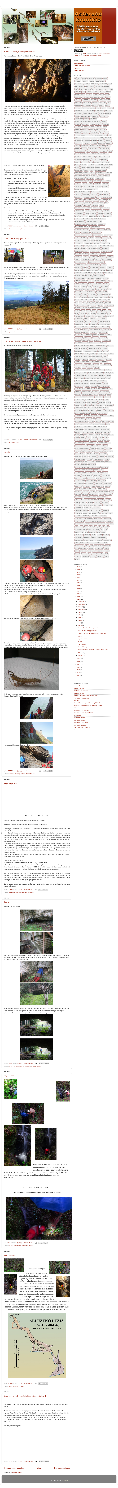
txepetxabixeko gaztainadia (95, 521)
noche (98, 418)
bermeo (83, 167)
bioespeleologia (14, 229)
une (86, 532)
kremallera (87, 351)
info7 (109, 289)
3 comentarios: (28, 1461)
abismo (91, 81)
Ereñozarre (79, 213)
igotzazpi (96, 286)
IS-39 (76, 302)
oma (95, 427)
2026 (78, 567)
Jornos (86, 318)
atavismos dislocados (99, 135)
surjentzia (78, 499)
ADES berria (90, 86)
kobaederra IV (102, 343)
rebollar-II (92, 464)
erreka (100, 213)
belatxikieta (99, 165)
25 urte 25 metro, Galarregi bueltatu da (19, 52)
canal (91, 183)
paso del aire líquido (82, 448)
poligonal (103, 453)
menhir (106, 400)
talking (83, 502)
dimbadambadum (106, 197)
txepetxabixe (79, 521)
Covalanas (78, 189)
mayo (80, 620)
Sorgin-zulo (87, 497)
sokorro (78, 494)
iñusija (84, 294)
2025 (78, 569)
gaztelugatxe (106, 259)
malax (106, 383)
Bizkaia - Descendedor (81, 691)
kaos (107, 327)
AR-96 (84, 108)
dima (97, 197)
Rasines (84, 464)
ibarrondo (99, 283)
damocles (93, 194)
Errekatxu (107, 213)
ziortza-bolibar (97, 553)
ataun (89, 135)
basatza (98, 156)
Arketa (86, 119)
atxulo (77, 146)
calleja (84, 183)
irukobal (84, 297)
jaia (88, 313)
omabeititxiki (102, 427)
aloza (107, 94)
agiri (81, 89)
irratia (77, 297)
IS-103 (81, 300)
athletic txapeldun (96, 138)
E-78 (80, 202)
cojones (105, 186)
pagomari (92, 443)
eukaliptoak (101, 229)
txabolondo (94, 516)
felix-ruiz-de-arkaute (82, 240)
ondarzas (106, 432)
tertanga (78, 505)
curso (106, 192)
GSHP (93, 273)
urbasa (103, 532)
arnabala (85, 124)
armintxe (12, 1066)
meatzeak (83, 397)
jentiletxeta (79, 316)
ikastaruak (104, 286)
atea (109, 135)
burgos (101, 175)
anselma (103, 102)
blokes (85, 173)
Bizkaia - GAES (79, 693)
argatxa (108, 113)
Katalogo (17, 774)
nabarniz (110, 416)
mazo (76, 397)
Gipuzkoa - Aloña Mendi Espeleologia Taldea (88, 705)
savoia (93, 486)
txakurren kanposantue (83, 518)
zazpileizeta (92, 551)
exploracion (108, 235)
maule (109, 394)
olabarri (95, 424)
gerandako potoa (93, 264)
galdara (86, 251)
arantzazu (108, 111)
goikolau (95, 270)
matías (96, 394)
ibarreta (91, 283)
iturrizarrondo (96, 308)
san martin (91, 478)
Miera (94, 405)
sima (104, 489)
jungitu (87, 321)
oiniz (76, 424)
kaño (97, 327)
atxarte (100, 140)
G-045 (108, 243)
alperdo (78, 97)
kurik (100, 351)
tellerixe (105, 502)
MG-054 (88, 405)
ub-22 (86, 526)
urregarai (30, 892)
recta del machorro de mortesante (87, 467)
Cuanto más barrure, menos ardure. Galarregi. (23, 341)
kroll (95, 351)
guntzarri (99, 273)
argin (77, 116)
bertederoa (105, 167)
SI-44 (76, 489)
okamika (88, 424)
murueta (78, 416)
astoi (101, 132)
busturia (89, 181)
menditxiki (99, 400)
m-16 (91, 381)
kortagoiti (104, 348)
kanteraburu (79, 327)
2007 (78, 675)
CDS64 (76, 700)
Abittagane (79, 84)
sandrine (107, 478)
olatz (108, 424)
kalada (107, 321)
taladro (108, 499)
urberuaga (79, 534)
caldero (78, 183)
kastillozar (79, 337)
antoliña (78, 105)
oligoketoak (88, 427)
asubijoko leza (80, 135)
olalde (102, 424)
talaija (77, 502)
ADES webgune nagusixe (82, 65)
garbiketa (78, 256)
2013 (78, 659)
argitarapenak (85, 116)
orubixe (104, 435)
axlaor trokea (80, 151)
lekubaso (108, 370)
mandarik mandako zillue (83, 389)
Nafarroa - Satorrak (80, 725)
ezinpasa (91, 237)
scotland (100, 486)
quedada (86, 462)
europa (77, 232)
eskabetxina (83, 216)
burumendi (90, 178)
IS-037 (96, 297)
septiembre (81, 609)
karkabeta (93, 332)
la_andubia (110, 354)
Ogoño (91, 421)
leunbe (106, 373)
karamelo (78, 332)
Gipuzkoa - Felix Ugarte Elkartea (84, 713)
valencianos (79, 545)
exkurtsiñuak (98, 235)
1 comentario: (28, 889)
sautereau (86, 486)
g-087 (86, 246)
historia (98, 278)
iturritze (78, 308)
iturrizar (86, 308)
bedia (77, 165)
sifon (100, 489)
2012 (78, 661)
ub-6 (99, 526)
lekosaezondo (98, 370)
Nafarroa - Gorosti (79, 720)
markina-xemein (22, 892)
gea (90, 262)
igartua (84, 286)
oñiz (81, 435)
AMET (103, 97)
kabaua (101, 321)
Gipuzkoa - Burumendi (81, 708)
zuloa (107, 556)
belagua (91, 165)
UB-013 (106, 524)
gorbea (109, 270)
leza (111, 373)
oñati (77, 435)
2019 (78, 585)
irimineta (107, 294)
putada (89, 459)
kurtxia (105, 351)
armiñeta (78, 124)
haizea (110, 273)
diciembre (81, 601)
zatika (77, 551)
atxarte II (108, 140)
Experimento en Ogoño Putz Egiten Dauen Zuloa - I (25, 1396)
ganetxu (85, 254)
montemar (78, 410)
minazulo (100, 405)
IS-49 (88, 302)
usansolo (97, 543)
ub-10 (76, 526)
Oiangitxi (98, 421)
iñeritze (99, 291)
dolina (96, 200)
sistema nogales (102, 491)
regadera (104, 467)
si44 (80, 489)
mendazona (99, 397)
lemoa (77, 373)
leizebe (90, 367)
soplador (108, 494)
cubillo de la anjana (91, 189)
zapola (106, 548)
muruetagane (86, 416)
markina (78, 394)
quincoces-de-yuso (97, 462)
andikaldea (107, 100)
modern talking (102, 408)
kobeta (77, 348)
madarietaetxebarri (82, 383)
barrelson (104, 154)
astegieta (86, 132)
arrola (86, 127)
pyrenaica (78, 462)
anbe (100, 100)
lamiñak (77, 359)
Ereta (87, 213)
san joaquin (106, 475)
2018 (78, 588)
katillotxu (103, 337)
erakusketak (79, 210)
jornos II (93, 318)
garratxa (110, 256)
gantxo (92, 254)
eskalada (92, 216)
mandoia (78, 391)
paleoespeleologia (104, 443)
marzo (80, 625)
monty (85, 410)
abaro (105, 78)
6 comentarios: (28, 226)
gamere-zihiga (95, 251)
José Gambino (102, 318)
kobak (98, 345)
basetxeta (106, 156)
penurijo (78, 451)
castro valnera (88, 186)
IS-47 (80, 302)
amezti (108, 97)
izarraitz (83, 313)
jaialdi (93, 313)
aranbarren (79, 111)
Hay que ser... (9, 1076)
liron (108, 378)
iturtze (77, 310)
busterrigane (80, 181)
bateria (77, 162)
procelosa (110, 456)
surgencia (104, 497)
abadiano (98, 78)
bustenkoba (99, 178)
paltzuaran (90, 445)
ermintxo (93, 213)
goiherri (103, 267)
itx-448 (94, 310)
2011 (78, 664)
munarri (87, 413)
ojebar (81, 424)
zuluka (77, 559)
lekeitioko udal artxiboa (83, 370)
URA (98, 532)
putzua (106, 459)
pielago (82, 453)
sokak (111, 491)
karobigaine (79, 335)
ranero (77, 464)
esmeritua (107, 216)
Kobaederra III (90, 343)
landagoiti (100, 359)
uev (108, 526)
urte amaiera (88, 540)
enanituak (94, 205)
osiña (77, 437)
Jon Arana (109, 316)
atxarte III (78, 143)
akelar (101, 92)
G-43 (108, 246)
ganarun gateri (106, 251)
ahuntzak (88, 89)
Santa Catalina (30, 774)
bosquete (78, 175)
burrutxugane (80, 178)
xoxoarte (83, 548)
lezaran (108, 375)
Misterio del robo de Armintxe (85, 408)
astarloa (78, 132)
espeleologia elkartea (94, 221)
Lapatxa (77, 362)
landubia (109, 359)
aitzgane (78, 92)
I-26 (76, 283)
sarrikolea (99, 483)
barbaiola (85, 154)
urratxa (106, 534)
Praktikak (101, 456)
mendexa (107, 397)
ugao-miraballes (81, 529)
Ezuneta (98, 237)
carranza (78, 186)
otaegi (94, 437)
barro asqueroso (88, 156)
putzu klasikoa (98, 459)
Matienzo (102, 394)
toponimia (96, 507)
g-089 (90, 246)
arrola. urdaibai (96, 127)
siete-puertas (87, 489)
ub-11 (81, 526)
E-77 (76, 202)
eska (76, 216)
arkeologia (79, 119)
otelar (100, 437)
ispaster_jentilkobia (82, 305)
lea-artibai (107, 364)
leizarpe (78, 367)
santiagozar (79, 483)
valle (86, 545)
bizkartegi (78, 173)
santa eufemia (91, 480)
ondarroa (98, 432)
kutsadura (101, 354)
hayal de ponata (98, 275)
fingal (98, 240)
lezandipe (100, 375)
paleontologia (80, 445)
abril (79, 623)
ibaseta (106, 283)
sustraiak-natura (90, 499)
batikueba (84, 162)
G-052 (81, 246)
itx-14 (83, 310)
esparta (77, 219)
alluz (10, 1386)
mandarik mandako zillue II (103, 389)
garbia (103, 254)
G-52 (112, 246)
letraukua (99, 373)
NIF (94, 418)
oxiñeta (100, 440)
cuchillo (94, 192)
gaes (98, 248)
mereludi (102, 402)
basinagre (78, 159)
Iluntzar (104, 289)
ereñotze (106, 210)
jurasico (94, 321)
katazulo (95, 337)
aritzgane (95, 116)
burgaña (94, 175)
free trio (96, 243)
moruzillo (92, 410)
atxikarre (86, 143)
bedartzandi (13, 892)
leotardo (83, 373)
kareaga (86, 332)
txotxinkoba (90, 524)
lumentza (85, 381)
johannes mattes (99, 316)
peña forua (86, 451)
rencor (77, 470)
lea (101, 364)
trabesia (106, 510)
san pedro (99, 478)
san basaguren (87, 475)
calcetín (108, 181)
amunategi (93, 100)
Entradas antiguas (62, 1468)
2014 (78, 599)
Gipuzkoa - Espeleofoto (81, 710)
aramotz (110, 108)
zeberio (100, 551)
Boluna (92, 173)
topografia (79, 507)
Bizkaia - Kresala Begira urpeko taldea (86, 695)
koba (91, 340)
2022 (78, 577)
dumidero (102, 200)
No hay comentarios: (30, 329)
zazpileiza (83, 551)
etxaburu (87, 227)
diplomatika (79, 200)
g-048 (76, 246)
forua (104, 240)
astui (106, 132)
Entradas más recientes (14, 1468)
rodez (96, 470)
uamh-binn (99, 524)
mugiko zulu (109, 410)
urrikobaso (79, 540)
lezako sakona (90, 375)
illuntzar (78, 289)
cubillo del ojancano (82, 192)
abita (97, 81)
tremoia (104, 513)
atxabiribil (108, 138)
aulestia (84, 148)
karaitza (85, 329)
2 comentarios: (28, 1063)
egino (102, 202)
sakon (99, 472)
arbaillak (94, 113)
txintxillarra (79, 524)
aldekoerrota (80, 94)
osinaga (110, 435)
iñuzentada (91, 294)
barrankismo (95, 154)
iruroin (91, 297)
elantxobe (78, 205)
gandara (78, 254)
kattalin (78, 340)
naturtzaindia (80, 418)
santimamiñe (89, 483)
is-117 (91, 300)
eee (94, 202)
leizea (84, 367)
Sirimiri (6, 902)
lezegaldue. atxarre (27, 1245)
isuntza (100, 305)
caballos (96, 181)
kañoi (102, 327)
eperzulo (96, 208)
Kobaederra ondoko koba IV (84, 345)
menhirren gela (80, 402)
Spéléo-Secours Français (82, 727)
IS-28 (104, 300)
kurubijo (93, 354)
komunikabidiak (94, 348)
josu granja (79, 321)
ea (83, 202)
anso (109, 102)
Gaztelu (97, 259)
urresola (86, 537)
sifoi (95, 489)
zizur (106, 553)
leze (82, 378)
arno (92, 124)
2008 (78, 672)
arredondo (79, 127)
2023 (78, 575)
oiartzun (105, 421)
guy (105, 273)
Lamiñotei (92, 359)
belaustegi (108, 165)
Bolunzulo (99, 173)
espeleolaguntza (99, 219)
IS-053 (101, 297)
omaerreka (79, 429)
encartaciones (80, 208)
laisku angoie (97, 356)
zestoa (77, 553)
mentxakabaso (92, 402)
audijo (108, 146)
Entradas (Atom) (17, 1472)
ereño (87, 210)
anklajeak (95, 102)
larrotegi (33, 1066)
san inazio (96, 475)
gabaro (77, 248)
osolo (88, 437)
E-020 (109, 200)
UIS (102, 529)
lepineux (91, 373)
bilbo (91, 170)
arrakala (98, 124)
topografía (88, 507)
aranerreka (99, 111)
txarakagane (106, 518)
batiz (91, 162)
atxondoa (101, 143)
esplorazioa (92, 224)
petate (101, 451)
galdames (78, 251)
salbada (105, 472)
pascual (98, 445)
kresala (7, 452)
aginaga (107, 86)
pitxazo (96, 453)
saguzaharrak (90, 472)
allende (96, 94)
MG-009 (108, 402)
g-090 (95, 246)
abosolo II (94, 84)
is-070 (106, 297)
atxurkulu (84, 146)
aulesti (77, 148)
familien (105, 237)
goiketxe (110, 267)
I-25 (111, 281)
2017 (78, 591)
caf (102, 181)
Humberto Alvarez (98, 281)
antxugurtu (86, 105)
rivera (90, 470)
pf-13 (76, 453)
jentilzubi (88, 316)
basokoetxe (96, 159)
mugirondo (79, 413)
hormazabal (86, 281)
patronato (100, 448)
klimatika (85, 340)
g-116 (100, 246)
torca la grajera (95, 510)
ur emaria (92, 532)
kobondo (84, 348)
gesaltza (78, 267)
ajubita (95, 92)
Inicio (39, 1468)
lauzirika (96, 364)
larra (97, 362)
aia (93, 89)
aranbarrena (89, 111)
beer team (83, 165)
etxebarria (96, 227)
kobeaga (110, 345)
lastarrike (87, 364)
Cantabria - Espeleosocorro (82, 698)
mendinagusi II (90, 400)
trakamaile (87, 513)
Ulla (105, 529)
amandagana (95, 97)
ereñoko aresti (96, 210)
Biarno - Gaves (79, 688)
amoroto (85, 100)
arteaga (78, 129)
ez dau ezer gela (81, 237)
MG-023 (83, 405)
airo (111, 89)
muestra (100, 410)
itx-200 (88, 310)
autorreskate (93, 148)
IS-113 (86, 300)
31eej (79, 78)
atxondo (94, 143)
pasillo (105, 445)
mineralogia (109, 405)
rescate (84, 470)
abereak (85, 81)
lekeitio (23, 774)
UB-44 (95, 526)
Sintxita (92, 491)
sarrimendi (107, 483)
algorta (89, 94)
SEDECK (107, 486)
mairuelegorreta (96, 383)
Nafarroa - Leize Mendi (81, 722)
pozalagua (93, 456)
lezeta (103, 378)
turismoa (78, 516)
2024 (78, 572)
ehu (106, 202)
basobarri (86, 159)
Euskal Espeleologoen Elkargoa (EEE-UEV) (87, 703)
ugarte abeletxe (94, 529)
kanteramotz (90, 327)
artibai (92, 129)
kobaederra (106, 340)
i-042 (107, 281)
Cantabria (97, 183)
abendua (78, 81)
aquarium (78, 108)
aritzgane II (104, 116)
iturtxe (105, 308)
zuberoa (78, 556)
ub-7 (103, 526)
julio (79, 615)
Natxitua (89, 418)
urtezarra (98, 540)
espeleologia (79, 221)
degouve (106, 194)
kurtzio (86, 354)
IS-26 (95, 300)
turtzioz (86, 516)
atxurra (92, 146)
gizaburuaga (94, 267)
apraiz (107, 105)
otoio (106, 437)
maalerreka (102, 381)
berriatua (90, 167)
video (77, 548)
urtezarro (107, 540)
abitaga (102, 81)
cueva (101, 192)
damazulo (85, 194)
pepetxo (94, 451)
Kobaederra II (79, 343)
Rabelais (108, 462)
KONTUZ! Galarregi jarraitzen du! (17, 239)
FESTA (93, 240)
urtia (77, 543)
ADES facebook (79, 70)
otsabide (93, 440)
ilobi (97, 289)
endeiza (89, 208)
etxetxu (92, 229)
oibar (112, 421)
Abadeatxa (90, 78)
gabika (83, 248)
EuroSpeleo (85, 232)
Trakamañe (96, 513)
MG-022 (77, 405)
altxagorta (86, 97)
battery (96, 162)
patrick (93, 448)
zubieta (92, 556)
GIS (87, 267)
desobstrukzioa (89, 197)
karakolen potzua (96, 329)
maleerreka (79, 386)
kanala (86, 324)
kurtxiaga (78, 354)
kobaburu (97, 340)
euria (17, 1066)
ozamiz (106, 440)
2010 (78, 667)
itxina (104, 310)
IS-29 (108, 300)
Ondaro (77, 432)
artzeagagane (101, 129)
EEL (98, 202)
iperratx (100, 294)
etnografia (79, 227)
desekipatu (78, 197)
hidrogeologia (80, 278)
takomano (100, 499)
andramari (87, 102)
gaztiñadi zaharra (81, 262)
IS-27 (99, 300)
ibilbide (77, 286)
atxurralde (101, 146)
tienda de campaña (89, 505)
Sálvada (77, 475)
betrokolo (79, 170)
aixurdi (88, 92)
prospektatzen (80, 459)
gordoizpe (78, 273)
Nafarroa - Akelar (79, 717)
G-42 (104, 246)
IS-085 (111, 297)
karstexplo (77, 715)
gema (94, 262)
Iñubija (105, 291)
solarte (85, 494)
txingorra (109, 521)
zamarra (91, 548)
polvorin (78, 456)
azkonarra (103, 151)
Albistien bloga (78, 63)
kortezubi (78, 351)
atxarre (94, 140)
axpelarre (94, 151)
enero (80, 655)
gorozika (87, 273)
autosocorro (104, 148)
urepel (93, 534)
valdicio (104, 543)
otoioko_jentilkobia (82, 440)
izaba (76, 313)
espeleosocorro (81, 224)
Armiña (104, 121)
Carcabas (105, 183)
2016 (78, 593)
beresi (77, 167)
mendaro (90, 397)
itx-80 (99, 310)
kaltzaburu (79, 324)
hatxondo (88, 275)
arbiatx (101, 113)
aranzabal (78, 113)
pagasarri (78, 443)
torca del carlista (81, 510)
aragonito (91, 108)
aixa (83, 92)
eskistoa (100, 216)
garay (98, 254)
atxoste (109, 143)
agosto (80, 612)
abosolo (87, 84)
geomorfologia (80, 264)
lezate (77, 378)
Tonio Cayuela (108, 505)
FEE (110, 237)
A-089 (11, 1245)
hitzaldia (78, 281)
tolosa (99, 505)
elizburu (87, 205)
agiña (77, 89)
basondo (104, 159)
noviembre (81, 604)
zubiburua (85, 556)
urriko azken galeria (98, 537)
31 (75, 78)
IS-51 (97, 302)
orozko (97, 435)
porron (85, 456)
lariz (92, 362)
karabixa (78, 329)
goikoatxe (78, 270)
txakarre (103, 516)
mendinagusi (79, 400)
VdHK (91, 545)
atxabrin (78, 140)
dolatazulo (88, 200)
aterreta (78, 138)
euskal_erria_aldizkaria (83, 235)
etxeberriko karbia (82, 229)
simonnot (78, 491)
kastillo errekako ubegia (102, 335)
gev (83, 267)
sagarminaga (79, 472)
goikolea (102, 270)
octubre (80, 607)
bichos (86, 170)
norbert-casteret (81, 421)
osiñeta (82, 437)
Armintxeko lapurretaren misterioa (87, 121)
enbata (101, 205)
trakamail (78, 513)
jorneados (79, 318)
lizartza (78, 381)
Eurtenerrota (96, 232)
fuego (103, 243)
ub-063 (111, 524)
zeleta (107, 551)
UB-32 (91, 526)
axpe (88, 151)
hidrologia (90, 278)
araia (98, 108)
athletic (85, 138)
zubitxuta (100, 556)
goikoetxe (87, 270)
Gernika (103, 264)
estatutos (101, 224)
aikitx (106, 89)
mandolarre (86, 391)
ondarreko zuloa (88, 432)
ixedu (109, 310)
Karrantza (88, 335)
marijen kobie (104, 391)
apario (101, 105)
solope (101, 494)
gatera (77, 259)
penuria (108, 448)
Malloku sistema (104, 386)
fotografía (79, 243)
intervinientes (90, 291)
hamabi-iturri (79, 275)
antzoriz (11, 774)
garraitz (102, 256)
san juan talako (80, 478)
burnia (107, 175)
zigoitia (83, 553)
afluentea (99, 86)
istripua (93, 305)
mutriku (95, 416)
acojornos (103, 84)
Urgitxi (99, 534)
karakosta (107, 329)
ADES (84, 54)
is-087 (76, 300)
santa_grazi (101, 480)
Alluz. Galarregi (10, 1255)
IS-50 (93, 302)
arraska (106, 124)
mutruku (103, 416)
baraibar (78, 154)
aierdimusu (99, 89)
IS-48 (84, 302)
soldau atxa (93, 494)
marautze (95, 391)
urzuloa (89, 543)
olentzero (78, 427)
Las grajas (78, 364)
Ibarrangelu (17, 1245)
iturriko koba (109, 305)
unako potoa (79, 532)
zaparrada (99, 548)
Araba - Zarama (79, 686)
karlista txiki (103, 332)
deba (100, 194)
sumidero (96, 497)
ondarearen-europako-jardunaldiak (97, 429)
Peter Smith (108, 451)
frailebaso (88, 243)
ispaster (28, 229)
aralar (103, 108)
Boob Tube (108, 173)
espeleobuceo (87, 219)
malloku (94, 386)
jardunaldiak (101, 313)
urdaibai (87, 534)
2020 (78, 583)
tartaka (90, 502)
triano (110, 513)
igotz (90, 286)
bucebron (86, 175)
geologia (101, 262)
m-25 (95, 381)
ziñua (89, 553)
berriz (97, 167)
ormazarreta (88, 435)
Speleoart (77, 68)
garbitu (86, 256)
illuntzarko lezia (89, 289)
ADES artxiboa (80, 86)
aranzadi (86, 113)
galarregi (22, 229)
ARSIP (105, 127)
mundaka (94, 413)
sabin (101, 470)
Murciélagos (102, 413)
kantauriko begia (104, 324)
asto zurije (95, 132)
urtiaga (82, 543)
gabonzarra (91, 248)
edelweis (88, 202)
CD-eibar (98, 186)
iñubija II (78, 294)
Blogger (65, 1480)
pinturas (89, 453)
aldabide (108, 92)
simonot (86, 491)
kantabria (93, 324)
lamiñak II (85, 359)
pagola (85, 443)
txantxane (97, 518)
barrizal (78, 156)
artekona (85, 129)
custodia (78, 194)
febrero (80, 653)
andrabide (78, 102)
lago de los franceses (83, 356)
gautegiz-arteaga (87, 259)
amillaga (78, 100)
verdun (108, 545)
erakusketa (105, 208)
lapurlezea (85, 362)
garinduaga (94, 256)
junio (79, 617)
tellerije (97, 502)
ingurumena (79, 291)
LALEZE (105, 356)
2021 (78, 580)
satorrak (78, 486)
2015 (78, 596)
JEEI (108, 313)
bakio (110, 151)
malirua (87, 386)
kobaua (103, 345)
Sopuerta (78, 497)
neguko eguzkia (10, 783)
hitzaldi (105, 278)
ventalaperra (99, 545)
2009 (78, 670)
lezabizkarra (79, 375)
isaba (101, 302)
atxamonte (86, 140)
